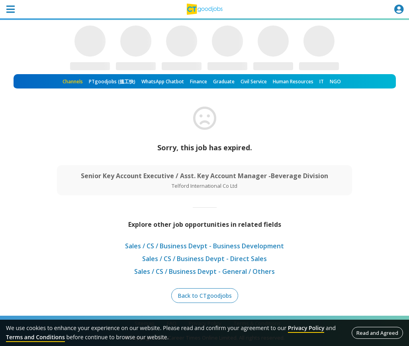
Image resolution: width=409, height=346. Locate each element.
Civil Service (254, 81)
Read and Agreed (377, 332)
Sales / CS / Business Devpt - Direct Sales (204, 258)
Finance (198, 81)
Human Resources (293, 81)
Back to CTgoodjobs (205, 295)
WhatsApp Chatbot (162, 81)
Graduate (224, 81)
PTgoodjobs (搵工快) (112, 81)
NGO (335, 81)
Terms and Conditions (35, 337)
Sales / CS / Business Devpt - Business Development (204, 246)
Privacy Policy (306, 328)
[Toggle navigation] (10, 9)
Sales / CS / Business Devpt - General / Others (204, 271)
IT (321, 81)
